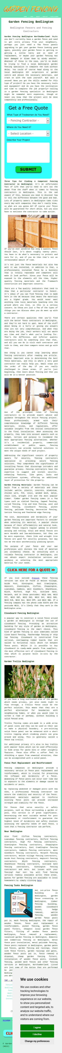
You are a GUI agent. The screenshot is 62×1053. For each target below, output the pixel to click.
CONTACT (45, 16)
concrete (39, 490)
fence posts (19, 954)
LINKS (31, 16)
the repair (48, 921)
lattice (8, 512)
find (15, 836)
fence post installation (17, 943)
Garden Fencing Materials (17, 485)
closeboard (29, 507)
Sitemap (6, 1020)
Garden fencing (41, 485)
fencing (46, 512)
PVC (22, 493)
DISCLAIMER (54, 16)
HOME (25, 16)
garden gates (51, 945)
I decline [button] (37, 1034)
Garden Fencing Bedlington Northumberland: (27, 37)
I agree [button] (37, 1027)
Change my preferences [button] (37, 1041)
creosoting (47, 899)
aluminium (51, 490)
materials (47, 75)
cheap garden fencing (31, 956)
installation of (13, 959)
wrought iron (25, 496)
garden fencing (45, 56)
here (39, 881)
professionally (29, 100)
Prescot (36, 578)
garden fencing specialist (26, 92)
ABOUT (38, 16)
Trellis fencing (12, 723)
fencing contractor (41, 792)
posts (55, 918)
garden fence (41, 39)
